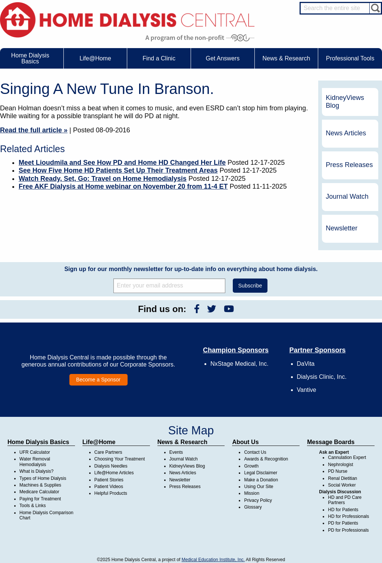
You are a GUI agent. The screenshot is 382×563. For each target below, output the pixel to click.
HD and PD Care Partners (344, 500)
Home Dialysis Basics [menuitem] (30, 58)
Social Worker (342, 485)
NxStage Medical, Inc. (239, 364)
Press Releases (349, 165)
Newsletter (341, 228)
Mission (251, 493)
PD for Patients (343, 523)
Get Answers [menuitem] (222, 58)
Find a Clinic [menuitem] (159, 58)
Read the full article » (34, 130)
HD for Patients (343, 509)
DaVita (306, 364)
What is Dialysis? (36, 471)
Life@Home (99, 442)
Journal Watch (347, 196)
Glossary (253, 507)
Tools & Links (32, 505)
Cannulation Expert (347, 457)
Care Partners (108, 452)
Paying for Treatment (40, 498)
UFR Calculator (34, 452)
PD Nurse (337, 471)
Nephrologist (340, 464)
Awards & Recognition (266, 459)
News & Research (182, 442)
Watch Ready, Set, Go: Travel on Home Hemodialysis (103, 178)
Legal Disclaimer (260, 472)
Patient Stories (108, 479)
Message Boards (330, 442)
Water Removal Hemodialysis (34, 461)
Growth (251, 466)
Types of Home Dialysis (42, 478)
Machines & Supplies (40, 485)
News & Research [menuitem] (286, 58)
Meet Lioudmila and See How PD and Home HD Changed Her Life (122, 162)
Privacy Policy (258, 500)
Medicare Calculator (39, 491)
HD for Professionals (348, 516)
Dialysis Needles (111, 466)
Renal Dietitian (342, 478)
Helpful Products (110, 493)
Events (176, 452)
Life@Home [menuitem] (95, 58)
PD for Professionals (348, 530)
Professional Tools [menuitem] (350, 58)
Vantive (306, 390)
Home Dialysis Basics (38, 442)
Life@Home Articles (114, 472)
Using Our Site (258, 486)
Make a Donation (261, 479)
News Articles (346, 133)
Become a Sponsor (98, 380)
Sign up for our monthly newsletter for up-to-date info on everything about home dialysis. (190, 269)
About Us (245, 442)
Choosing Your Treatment (119, 459)
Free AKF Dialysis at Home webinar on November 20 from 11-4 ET (123, 186)
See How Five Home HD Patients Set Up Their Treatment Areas (118, 170)
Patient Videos (108, 486)
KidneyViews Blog (345, 102)
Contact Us (255, 452)
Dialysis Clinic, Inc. (322, 377)
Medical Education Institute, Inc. (213, 559)
